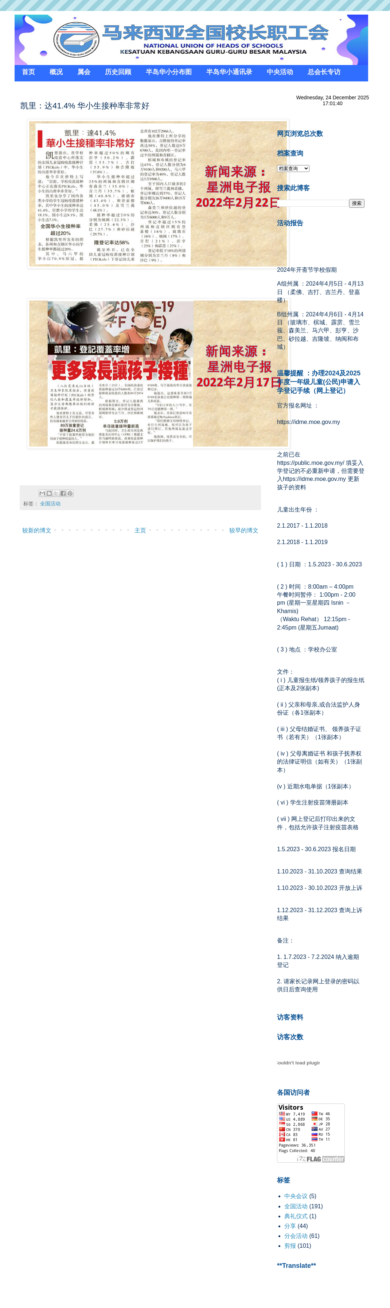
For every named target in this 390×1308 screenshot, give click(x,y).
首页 (28, 72)
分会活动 (296, 1236)
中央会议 (296, 1196)
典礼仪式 (296, 1216)
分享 (290, 1226)
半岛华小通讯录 (229, 72)
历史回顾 (118, 72)
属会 (83, 72)
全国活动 (50, 503)
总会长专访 (324, 72)
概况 (56, 72)
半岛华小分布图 (169, 72)
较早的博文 (243, 530)
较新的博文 (36, 530)
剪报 (290, 1246)
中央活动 (280, 72)
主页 (140, 530)
